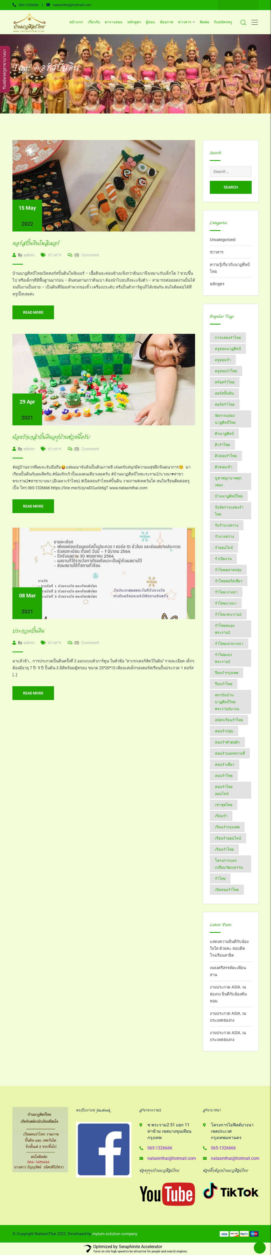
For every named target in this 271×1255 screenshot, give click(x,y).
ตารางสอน (114, 22)
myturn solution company (114, 1233)
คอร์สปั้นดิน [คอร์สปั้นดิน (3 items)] (224, 393)
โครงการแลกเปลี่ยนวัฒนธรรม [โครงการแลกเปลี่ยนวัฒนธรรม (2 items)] (229, 863)
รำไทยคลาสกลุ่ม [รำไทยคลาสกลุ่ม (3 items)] (228, 570)
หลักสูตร (134, 22)
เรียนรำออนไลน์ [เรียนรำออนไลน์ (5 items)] (228, 838)
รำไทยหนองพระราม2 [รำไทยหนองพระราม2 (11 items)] (224, 629)
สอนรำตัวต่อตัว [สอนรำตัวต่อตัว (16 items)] (227, 742)
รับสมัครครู (223, 22)
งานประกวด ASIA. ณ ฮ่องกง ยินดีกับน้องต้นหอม (228, 994)
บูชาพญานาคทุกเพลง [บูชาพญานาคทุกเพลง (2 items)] (228, 481)
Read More (33, 312)
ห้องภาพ (166, 22)
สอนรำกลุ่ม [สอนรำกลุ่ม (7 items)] (224, 731)
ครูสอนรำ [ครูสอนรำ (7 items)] (223, 360)
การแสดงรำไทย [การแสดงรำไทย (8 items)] (228, 337)
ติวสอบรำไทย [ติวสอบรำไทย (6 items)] (226, 456)
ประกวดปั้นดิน (28, 631)
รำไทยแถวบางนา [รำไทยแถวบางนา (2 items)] (229, 643)
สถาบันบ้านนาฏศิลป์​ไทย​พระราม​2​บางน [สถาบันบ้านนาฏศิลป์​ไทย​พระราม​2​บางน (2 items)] (227, 702)
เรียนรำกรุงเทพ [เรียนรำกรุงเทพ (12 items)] (227, 827)
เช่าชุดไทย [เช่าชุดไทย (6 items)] (223, 805)
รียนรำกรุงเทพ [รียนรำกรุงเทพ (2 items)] (226, 673)
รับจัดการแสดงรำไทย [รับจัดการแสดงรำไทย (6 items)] (229, 510)
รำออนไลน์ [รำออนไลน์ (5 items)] (224, 547)
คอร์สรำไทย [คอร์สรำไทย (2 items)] (224, 404)
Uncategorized (222, 239)
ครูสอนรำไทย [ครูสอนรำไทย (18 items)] (226, 371)
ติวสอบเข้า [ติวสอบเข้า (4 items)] (223, 467)
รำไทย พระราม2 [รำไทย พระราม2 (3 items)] (228, 614)
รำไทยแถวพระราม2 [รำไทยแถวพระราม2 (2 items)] (223, 658)
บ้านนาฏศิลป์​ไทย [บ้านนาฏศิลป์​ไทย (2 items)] (229, 496)
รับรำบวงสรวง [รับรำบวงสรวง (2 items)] (226, 525)
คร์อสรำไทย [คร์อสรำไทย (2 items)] (224, 382)
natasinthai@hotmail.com (72, 5)
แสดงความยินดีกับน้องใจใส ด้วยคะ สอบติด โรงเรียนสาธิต (229, 948)
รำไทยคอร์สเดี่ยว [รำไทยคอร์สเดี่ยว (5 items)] (228, 581)
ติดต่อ (204, 22)
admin (29, 255)
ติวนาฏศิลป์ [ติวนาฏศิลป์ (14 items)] (224, 433)
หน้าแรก (76, 22)
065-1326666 (28, 5)
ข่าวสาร (184, 22)
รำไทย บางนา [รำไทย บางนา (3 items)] (226, 592)
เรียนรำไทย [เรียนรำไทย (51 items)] (224, 849)
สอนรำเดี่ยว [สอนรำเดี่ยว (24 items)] (224, 764)
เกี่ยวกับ (94, 22)
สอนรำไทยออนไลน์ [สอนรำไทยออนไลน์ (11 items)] (224, 790)
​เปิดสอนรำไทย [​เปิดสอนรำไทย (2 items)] (227, 889)
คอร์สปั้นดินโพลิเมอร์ (36, 243)
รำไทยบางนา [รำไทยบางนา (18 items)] (226, 603)
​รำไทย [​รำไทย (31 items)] (220, 878)
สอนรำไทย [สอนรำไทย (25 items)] (224, 775)
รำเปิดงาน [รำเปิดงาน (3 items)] (223, 559)
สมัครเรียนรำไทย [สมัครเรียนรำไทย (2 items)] (229, 720)
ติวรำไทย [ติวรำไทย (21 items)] (222, 445)
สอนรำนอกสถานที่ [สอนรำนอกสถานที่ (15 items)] (230, 753)
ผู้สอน (150, 22)
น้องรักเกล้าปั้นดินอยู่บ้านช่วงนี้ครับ (51, 437)
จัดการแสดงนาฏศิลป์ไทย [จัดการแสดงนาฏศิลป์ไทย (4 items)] (225, 419)
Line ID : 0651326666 (238, 5)
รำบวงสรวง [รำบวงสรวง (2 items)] (224, 536)
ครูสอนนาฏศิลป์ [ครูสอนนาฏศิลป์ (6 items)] (228, 349)
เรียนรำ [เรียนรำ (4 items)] (221, 816)
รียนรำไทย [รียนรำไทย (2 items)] (223, 684)
